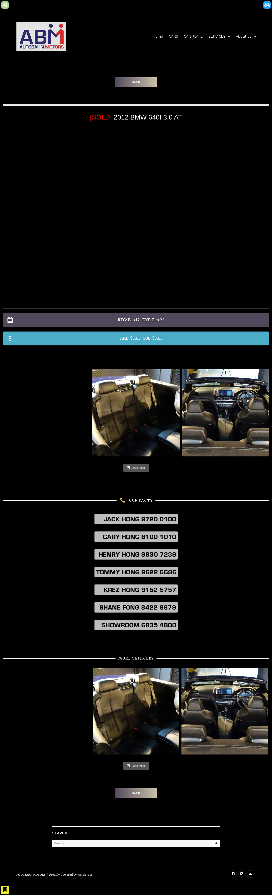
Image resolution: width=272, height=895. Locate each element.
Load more (136, 467)
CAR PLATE (193, 36)
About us (243, 36)
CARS (173, 36)
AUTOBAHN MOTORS (30, 875)
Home (158, 36)
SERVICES (217, 36)
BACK (136, 82)
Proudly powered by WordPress (70, 875)
